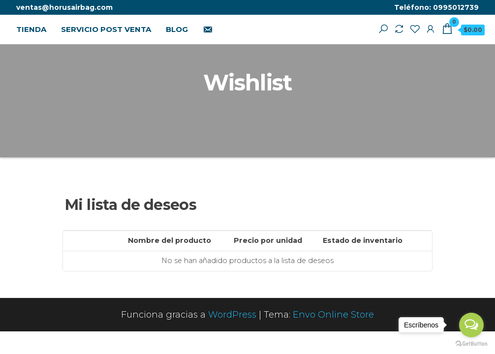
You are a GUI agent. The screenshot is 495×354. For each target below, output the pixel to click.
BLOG (177, 29)
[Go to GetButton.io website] (471, 344)
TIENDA (31, 29)
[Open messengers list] (471, 325)
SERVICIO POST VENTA (106, 29)
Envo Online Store (333, 314)
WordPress (232, 314)
